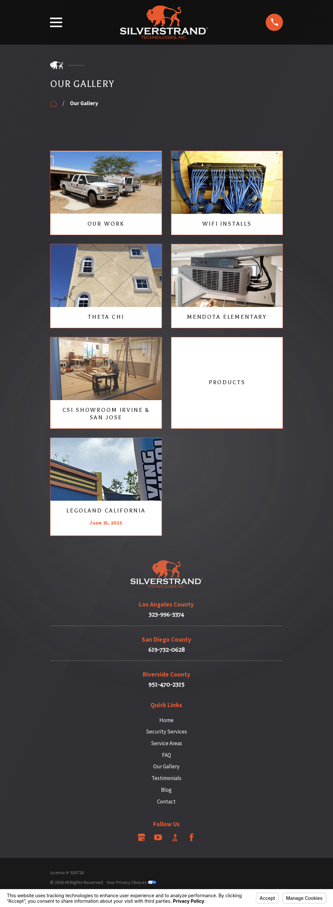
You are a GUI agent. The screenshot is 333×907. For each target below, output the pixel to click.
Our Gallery (166, 766)
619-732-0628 (166, 650)
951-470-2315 (166, 684)
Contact (166, 801)
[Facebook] (191, 837)
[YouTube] (158, 837)
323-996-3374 (166, 614)
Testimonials (166, 778)
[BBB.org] (175, 837)
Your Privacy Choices (131, 882)
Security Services (166, 731)
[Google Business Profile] (141, 837)
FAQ (166, 755)
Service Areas (166, 743)
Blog (166, 789)
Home (166, 720)
